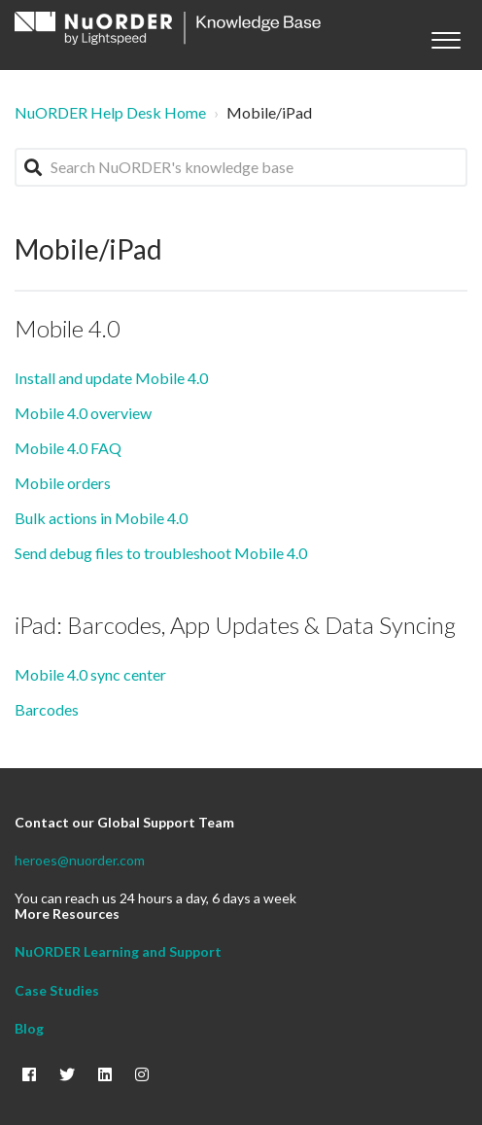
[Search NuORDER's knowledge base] (241, 167)
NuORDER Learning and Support (118, 951)
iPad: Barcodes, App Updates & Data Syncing (235, 625)
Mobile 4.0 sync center (90, 674)
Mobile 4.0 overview (83, 413)
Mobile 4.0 (67, 328)
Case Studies (57, 990)
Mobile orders (63, 483)
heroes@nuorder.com (80, 860)
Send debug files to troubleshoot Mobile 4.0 (161, 553)
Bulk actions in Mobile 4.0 (101, 518)
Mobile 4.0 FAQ (68, 448)
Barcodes (47, 709)
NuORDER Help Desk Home (110, 112)
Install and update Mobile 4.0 (111, 378)
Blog (29, 1028)
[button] (445, 35)
